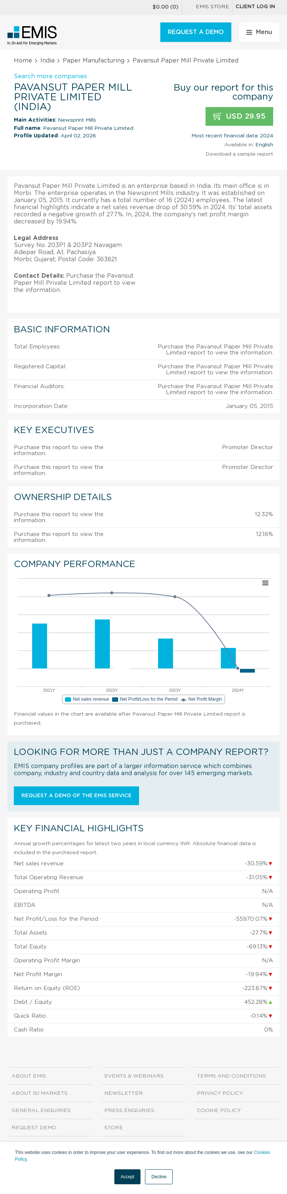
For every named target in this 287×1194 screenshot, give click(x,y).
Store (113, 1127)
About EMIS (29, 1076)
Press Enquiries (129, 1110)
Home (23, 61)
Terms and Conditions (231, 1076)
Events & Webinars (134, 1076)
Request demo (34, 1127)
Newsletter (123, 1093)
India (47, 61)
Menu (259, 32)
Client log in (255, 6)
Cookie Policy (219, 1110)
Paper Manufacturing (93, 61)
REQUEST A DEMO (196, 32)
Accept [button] (128, 1176)
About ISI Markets (40, 1093)
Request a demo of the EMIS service (76, 795)
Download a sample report (239, 154)
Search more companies (50, 76)
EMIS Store (207, 7)
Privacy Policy (220, 1093)
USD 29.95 (239, 117)
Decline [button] (158, 1176)
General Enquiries (41, 1110)
